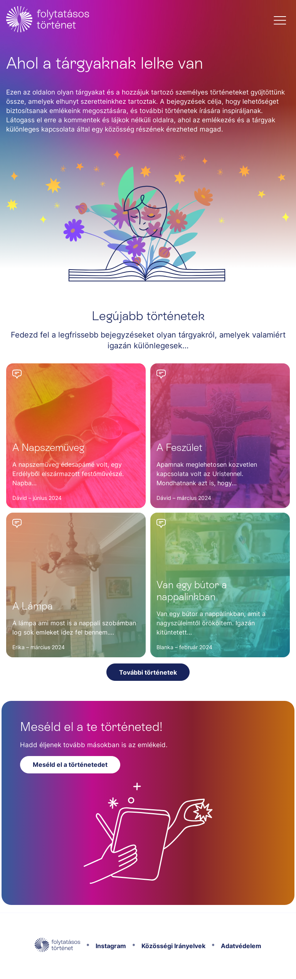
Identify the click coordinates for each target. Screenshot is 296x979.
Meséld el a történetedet (70, 764)
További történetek (148, 672)
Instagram (111, 946)
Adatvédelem (241, 946)
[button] (280, 20)
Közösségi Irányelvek (173, 946)
